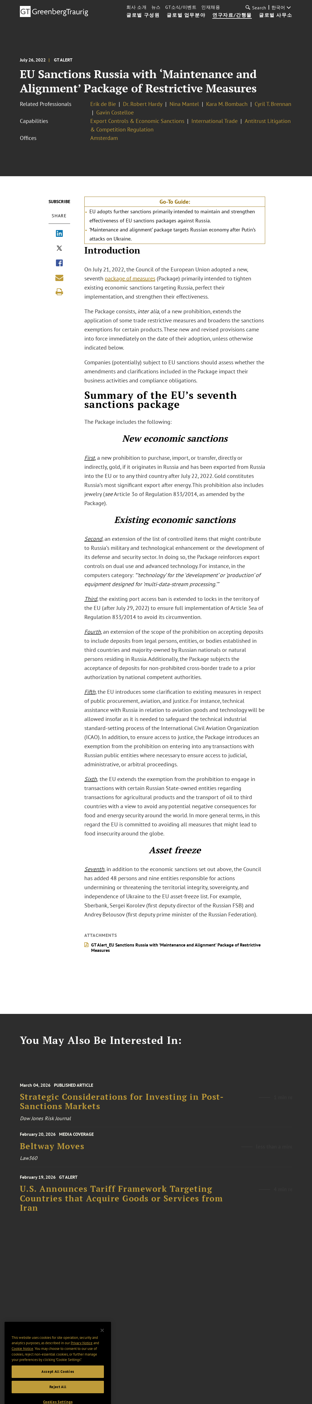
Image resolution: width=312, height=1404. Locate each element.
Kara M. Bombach (227, 104)
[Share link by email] (59, 278)
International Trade (214, 121)
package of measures (130, 278)
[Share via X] (59, 248)
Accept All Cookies (57, 1379)
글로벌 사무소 (275, 15)
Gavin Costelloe (115, 112)
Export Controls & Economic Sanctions (137, 121)
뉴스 (156, 7)
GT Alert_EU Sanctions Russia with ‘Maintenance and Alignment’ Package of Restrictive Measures (176, 947)
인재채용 (210, 7)
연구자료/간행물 (232, 15)
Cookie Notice (22, 1356)
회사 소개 (136, 7)
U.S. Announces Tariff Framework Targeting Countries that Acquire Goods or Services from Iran (121, 1203)
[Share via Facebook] (59, 263)
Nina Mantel (184, 104)
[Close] (102, 1338)
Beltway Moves (52, 1149)
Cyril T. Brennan (273, 104)
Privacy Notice (82, 1350)
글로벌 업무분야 (186, 15)
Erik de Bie (103, 104)
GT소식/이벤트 (181, 7)
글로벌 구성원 (143, 15)
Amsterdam (104, 138)
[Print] (59, 292)
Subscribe (59, 201)
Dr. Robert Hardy (142, 104)
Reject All (57, 1394)
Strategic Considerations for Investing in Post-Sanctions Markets (122, 1106)
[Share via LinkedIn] (59, 234)
